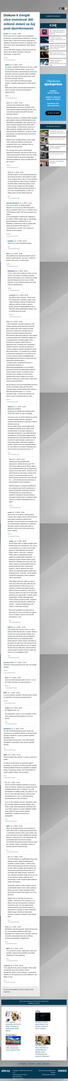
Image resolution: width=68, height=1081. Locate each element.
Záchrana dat (45, 1001)
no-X (7, 103)
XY (6, 782)
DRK (5, 693)
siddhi (7, 65)
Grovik (6, 34)
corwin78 (12, 295)
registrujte (7, 992)
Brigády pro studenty (34, 1003)
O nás (38, 1064)
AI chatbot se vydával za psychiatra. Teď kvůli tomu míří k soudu (57, 39)
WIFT (5, 755)
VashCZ (10, 406)
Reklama (46, 1064)
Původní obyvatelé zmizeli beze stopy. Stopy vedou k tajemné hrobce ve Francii (58, 47)
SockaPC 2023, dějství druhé (57, 139)
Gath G (10, 627)
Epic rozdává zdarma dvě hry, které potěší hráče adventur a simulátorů (57, 32)
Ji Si (9, 172)
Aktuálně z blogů (53, 126)
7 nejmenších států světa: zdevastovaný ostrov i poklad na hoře (13, 1048)
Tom (7, 322)
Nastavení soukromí (18, 1078)
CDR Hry (53, 25)
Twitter (31, 1064)
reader (11, 541)
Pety (7, 253)
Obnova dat (37, 1001)
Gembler (10, 241)
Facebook (22, 1064)
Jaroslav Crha (8, 662)
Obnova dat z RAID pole (26, 1001)
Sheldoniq (11, 271)
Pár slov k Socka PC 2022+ (57, 154)
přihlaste (27, 989)
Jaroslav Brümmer (12, 203)
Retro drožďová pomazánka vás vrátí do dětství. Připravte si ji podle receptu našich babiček (13, 1026)
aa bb (9, 512)
